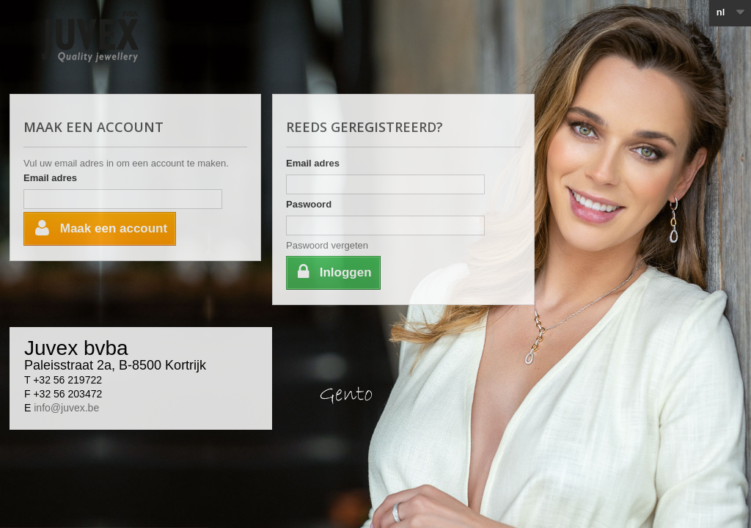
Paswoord (308, 204)
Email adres (50, 177)
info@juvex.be (66, 408)
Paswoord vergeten (327, 245)
